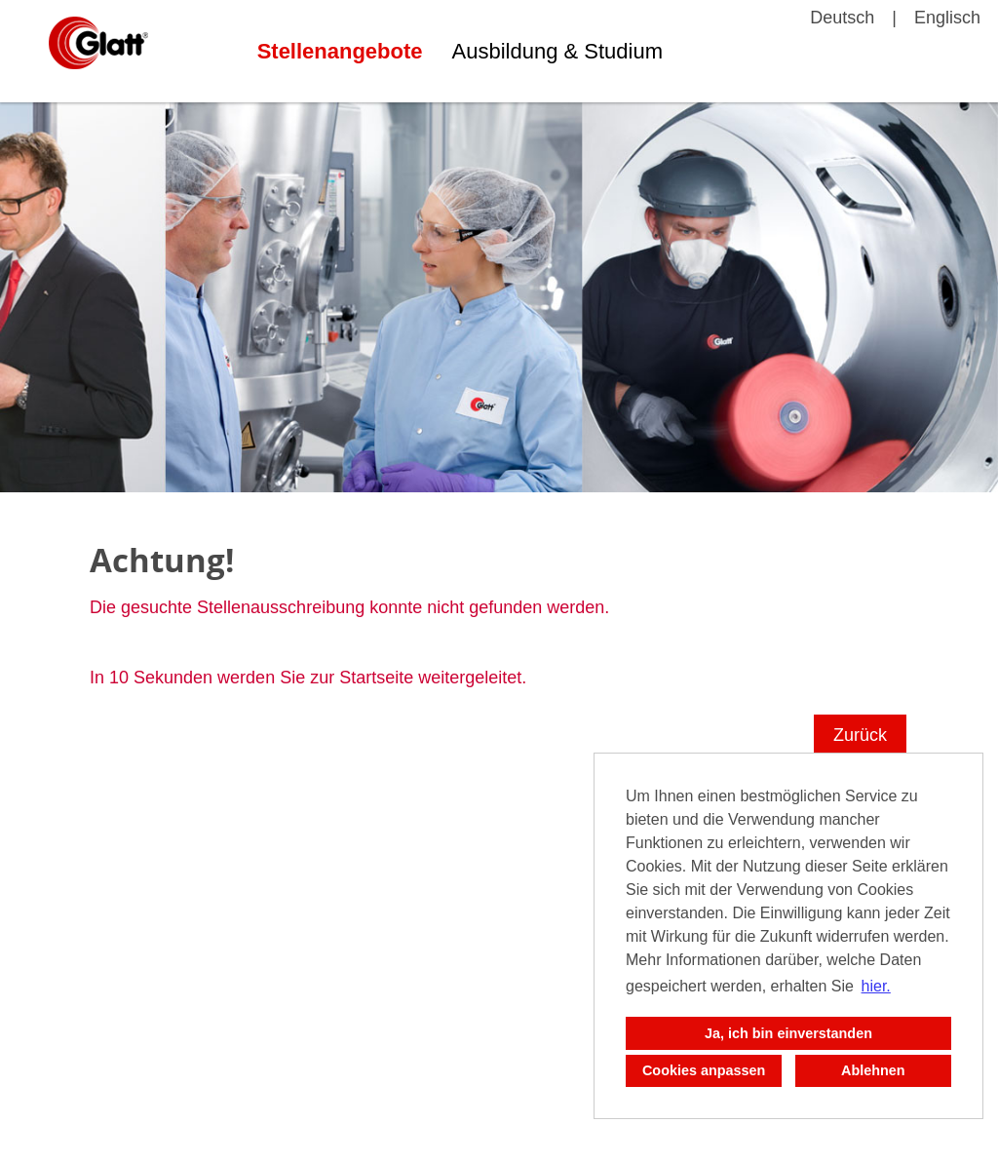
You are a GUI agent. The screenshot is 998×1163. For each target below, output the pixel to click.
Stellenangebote (340, 51)
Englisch (947, 17)
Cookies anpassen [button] (703, 1070)
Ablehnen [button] (873, 1070)
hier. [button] (876, 986)
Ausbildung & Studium (557, 51)
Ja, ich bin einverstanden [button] (788, 1033)
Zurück (860, 735)
